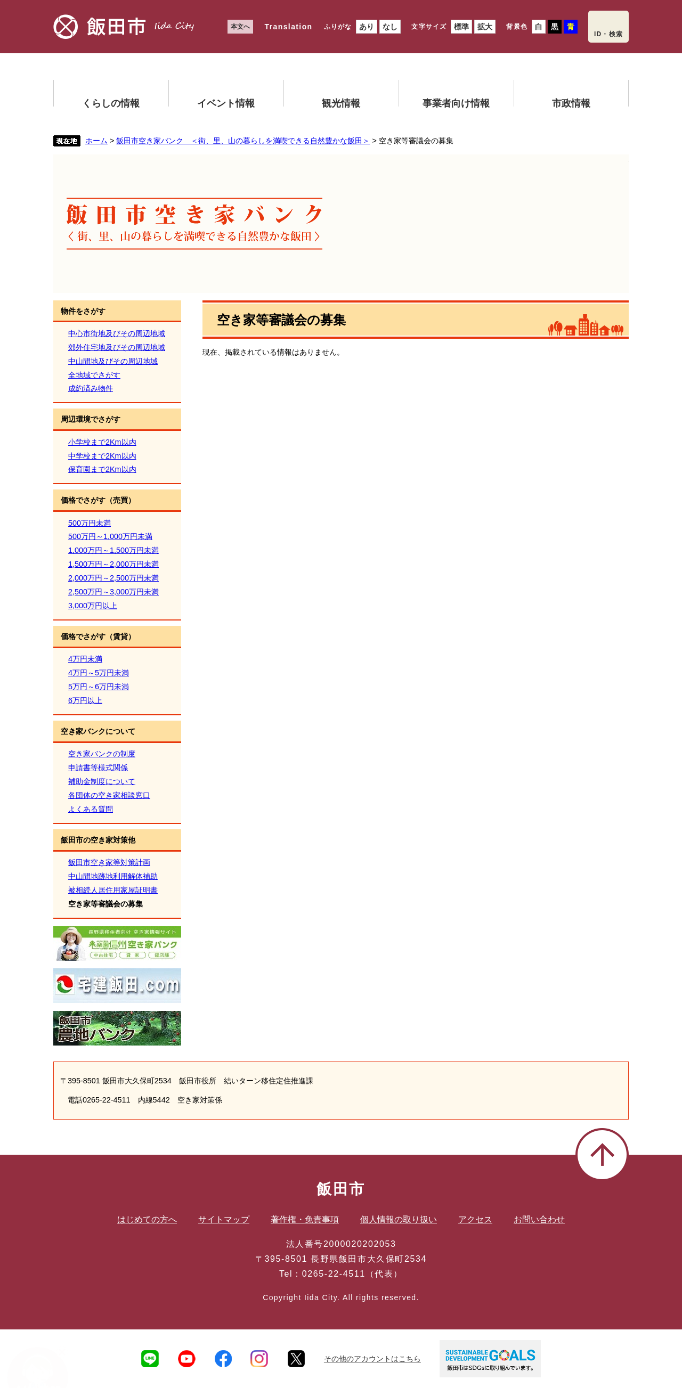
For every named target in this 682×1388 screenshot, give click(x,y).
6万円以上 (85, 700)
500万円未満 (89, 523)
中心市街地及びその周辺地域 (116, 333)
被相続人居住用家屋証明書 (113, 890)
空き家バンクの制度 (101, 753)
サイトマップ (223, 1219)
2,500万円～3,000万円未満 (113, 591)
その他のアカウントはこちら (372, 1358)
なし (390, 26)
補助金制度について (101, 781)
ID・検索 (608, 34)
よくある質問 (90, 809)
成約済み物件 (90, 388)
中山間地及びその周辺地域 (113, 361)
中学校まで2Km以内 (102, 456)
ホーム (96, 140)
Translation (288, 26)
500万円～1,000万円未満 (110, 536)
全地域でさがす (94, 375)
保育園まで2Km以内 (102, 469)
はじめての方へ (147, 1219)
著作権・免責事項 (305, 1219)
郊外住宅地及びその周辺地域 (116, 347)
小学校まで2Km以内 (102, 442)
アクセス (475, 1219)
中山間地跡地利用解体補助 (113, 876)
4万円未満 (85, 659)
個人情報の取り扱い (398, 1219)
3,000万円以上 (92, 605)
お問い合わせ (539, 1219)
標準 (461, 26)
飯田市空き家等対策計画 (109, 862)
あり (366, 26)
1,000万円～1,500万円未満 (113, 550)
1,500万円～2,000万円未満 (113, 564)
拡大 (484, 26)
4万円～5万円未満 (98, 672)
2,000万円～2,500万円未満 (113, 578)
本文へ (240, 26)
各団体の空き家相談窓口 (109, 795)
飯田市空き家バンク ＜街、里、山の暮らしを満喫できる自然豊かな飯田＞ (243, 140)
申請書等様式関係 (98, 767)
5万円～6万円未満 (98, 686)
